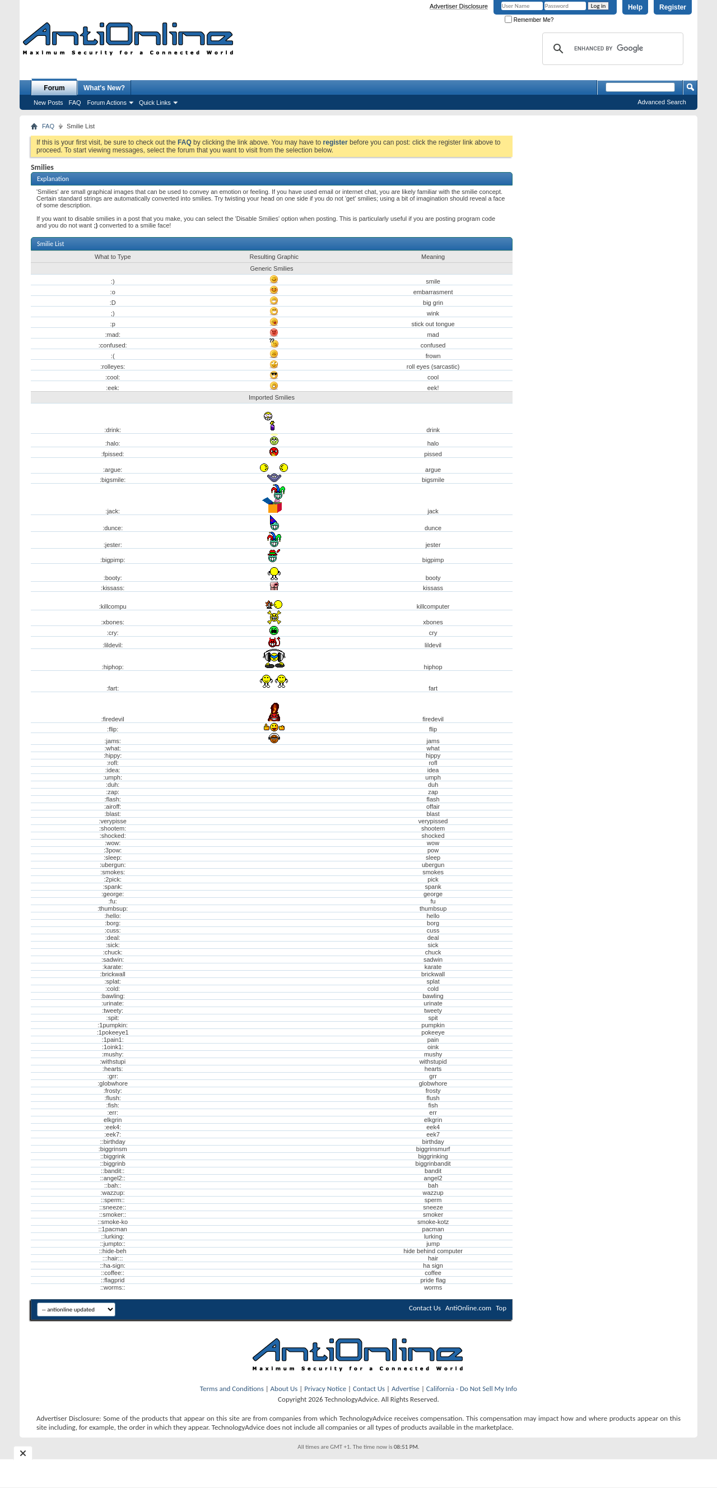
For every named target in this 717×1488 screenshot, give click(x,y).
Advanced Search (661, 102)
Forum (54, 88)
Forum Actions (107, 102)
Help (635, 7)
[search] (611, 48)
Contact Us (425, 1308)
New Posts (48, 102)
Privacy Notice (325, 1388)
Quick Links (155, 102)
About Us (284, 1388)
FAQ (75, 102)
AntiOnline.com (468, 1308)
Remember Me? (529, 20)
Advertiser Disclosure (459, 6)
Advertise (406, 1388)
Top (501, 1308)
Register (672, 7)
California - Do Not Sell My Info (471, 1388)
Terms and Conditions (232, 1388)
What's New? (104, 88)
